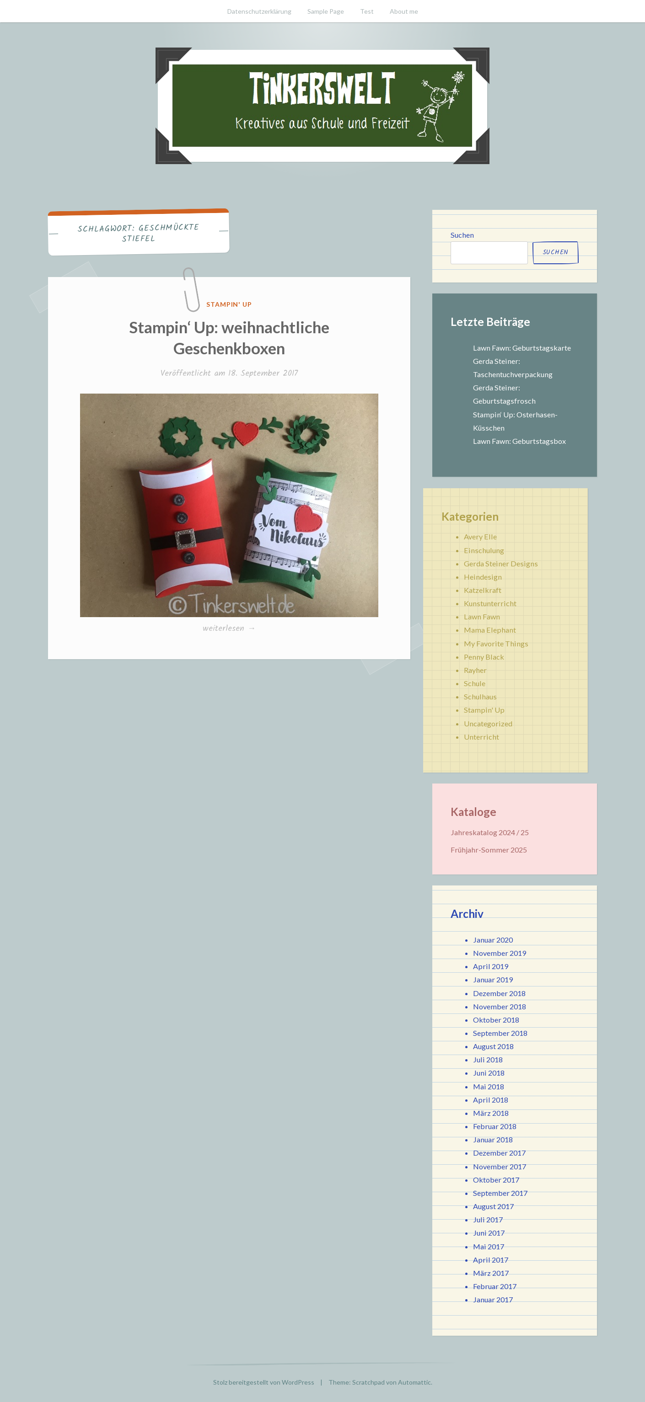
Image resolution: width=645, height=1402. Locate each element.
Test (367, 11)
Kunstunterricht (490, 603)
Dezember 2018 (499, 993)
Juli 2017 (488, 1219)
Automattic (414, 1382)
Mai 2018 (488, 1086)
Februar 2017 (494, 1286)
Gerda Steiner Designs (501, 563)
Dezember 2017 (499, 1152)
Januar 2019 (493, 979)
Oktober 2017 (496, 1179)
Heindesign (483, 576)
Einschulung (484, 550)
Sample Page (325, 11)
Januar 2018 (493, 1139)
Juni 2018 (489, 1072)
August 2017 (493, 1206)
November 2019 (499, 953)
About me (404, 11)
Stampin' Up (229, 304)
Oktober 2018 (496, 1019)
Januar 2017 (493, 1299)
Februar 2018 (494, 1126)
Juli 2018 (488, 1059)
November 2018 (499, 1006)
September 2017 (500, 1193)
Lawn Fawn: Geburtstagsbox (519, 441)
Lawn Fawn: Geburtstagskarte (522, 347)
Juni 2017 (489, 1232)
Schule (474, 683)
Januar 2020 (493, 939)
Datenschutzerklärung (259, 11)
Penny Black (484, 656)
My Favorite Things (496, 643)
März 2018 (491, 1113)
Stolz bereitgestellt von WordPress (263, 1382)
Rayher (475, 670)
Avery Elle (480, 536)
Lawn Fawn (482, 616)
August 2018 (493, 1046)
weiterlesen (232, 629)
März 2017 (491, 1273)
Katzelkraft (482, 590)
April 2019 (490, 966)
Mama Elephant (490, 629)
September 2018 (500, 1033)
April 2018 (490, 1099)
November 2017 (499, 1166)
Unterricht (481, 736)
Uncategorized (488, 723)
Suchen (462, 234)
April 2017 (490, 1259)
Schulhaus (480, 696)
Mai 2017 (488, 1246)
